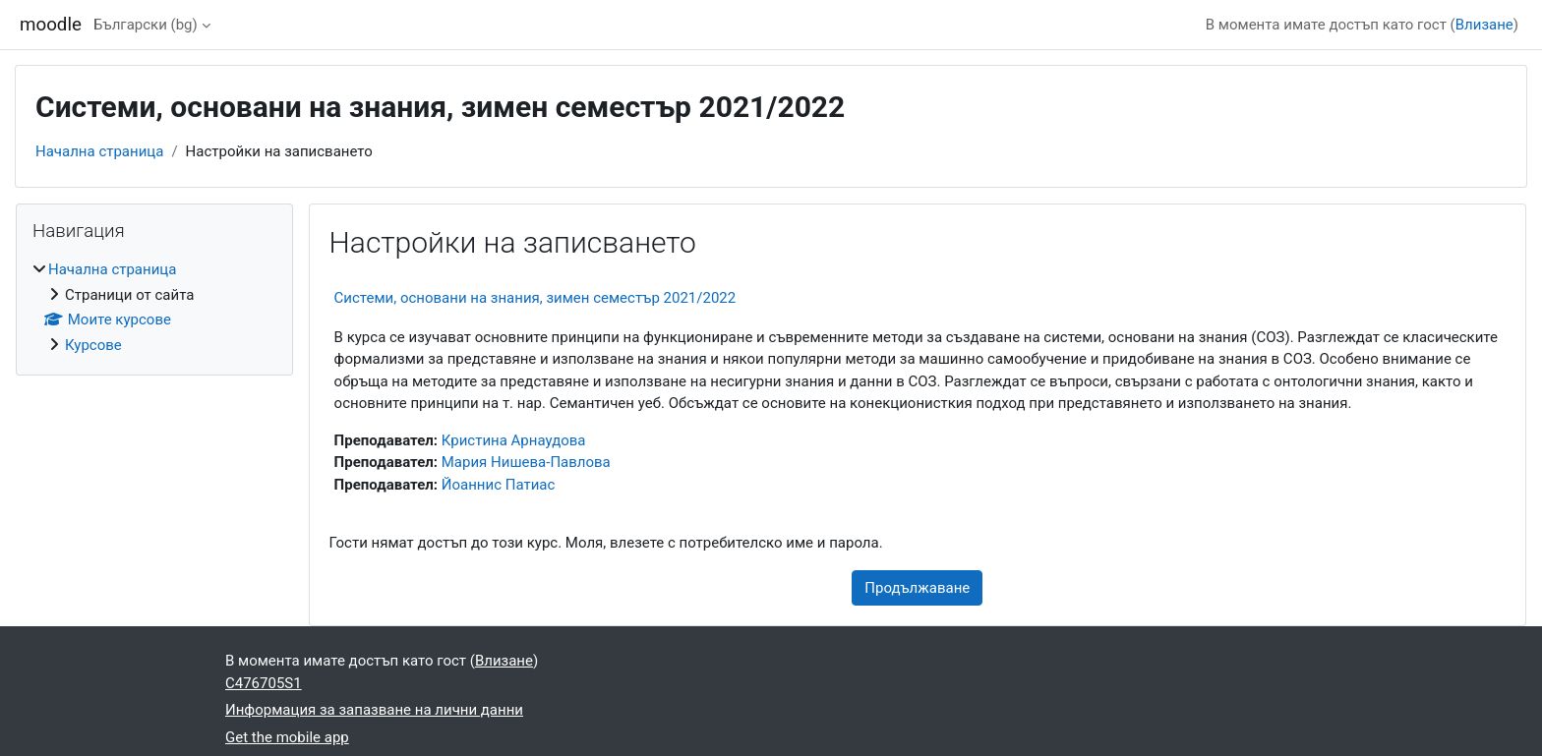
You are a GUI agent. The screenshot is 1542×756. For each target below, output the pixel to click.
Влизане (1484, 24)
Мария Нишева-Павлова (526, 462)
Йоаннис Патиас (499, 485)
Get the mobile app (287, 737)
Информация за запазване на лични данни (374, 710)
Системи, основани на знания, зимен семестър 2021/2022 (535, 298)
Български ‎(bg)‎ (145, 24)
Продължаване (917, 588)
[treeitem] (154, 307)
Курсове (93, 345)
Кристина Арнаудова (514, 440)
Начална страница (99, 151)
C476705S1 (263, 683)
